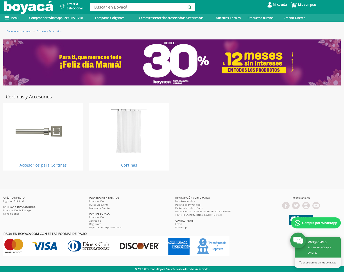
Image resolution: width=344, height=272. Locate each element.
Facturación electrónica (189, 208)
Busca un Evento (99, 204)
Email (178, 224)
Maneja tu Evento (99, 208)
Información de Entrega (17, 210)
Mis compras (303, 4)
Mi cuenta (277, 4)
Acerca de (95, 220)
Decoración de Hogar (19, 31)
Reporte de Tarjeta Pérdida (105, 227)
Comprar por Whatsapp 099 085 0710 (56, 18)
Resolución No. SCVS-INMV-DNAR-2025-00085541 (203, 211)
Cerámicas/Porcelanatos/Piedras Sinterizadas (171, 18)
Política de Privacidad (188, 204)
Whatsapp (181, 227)
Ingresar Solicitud (13, 201)
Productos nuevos (260, 18)
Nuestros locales (185, 201)
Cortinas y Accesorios (48, 31)
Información (96, 201)
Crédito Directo (294, 18)
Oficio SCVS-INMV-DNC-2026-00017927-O (198, 215)
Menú (11, 18)
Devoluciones (11, 213)
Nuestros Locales (228, 18)
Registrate (95, 224)
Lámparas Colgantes (109, 18)
